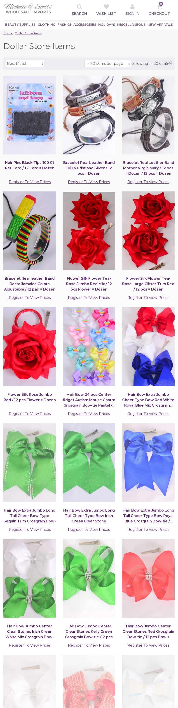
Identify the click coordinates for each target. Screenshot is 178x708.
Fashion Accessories (77, 25)
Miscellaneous (131, 25)
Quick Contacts (118, 649)
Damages (82, 671)
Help (51, 665)
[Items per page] (107, 64)
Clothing (46, 25)
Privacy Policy (86, 654)
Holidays (106, 25)
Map (50, 682)
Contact (54, 676)
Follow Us (113, 680)
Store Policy (85, 660)
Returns (81, 676)
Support (82, 649)
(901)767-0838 (44, 610)
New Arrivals (160, 25)
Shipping (82, 665)
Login (51, 660)
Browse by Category (22, 649)
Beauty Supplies (20, 25)
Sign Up (54, 654)
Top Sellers (13, 654)
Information (57, 671)
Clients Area (58, 649)
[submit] (167, 627)
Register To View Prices (30, 182)
